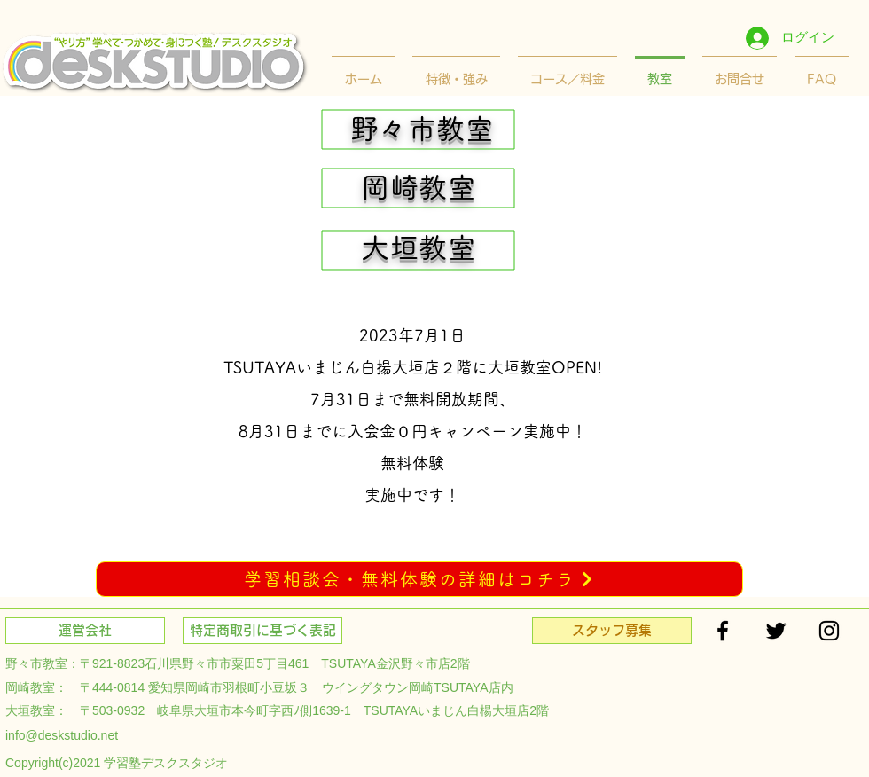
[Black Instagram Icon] (829, 630)
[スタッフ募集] (612, 630)
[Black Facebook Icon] (722, 630)
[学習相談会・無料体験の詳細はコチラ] (419, 579)
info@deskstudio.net (61, 735)
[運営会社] (85, 630)
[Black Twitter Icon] (776, 630)
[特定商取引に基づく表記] (262, 630)
